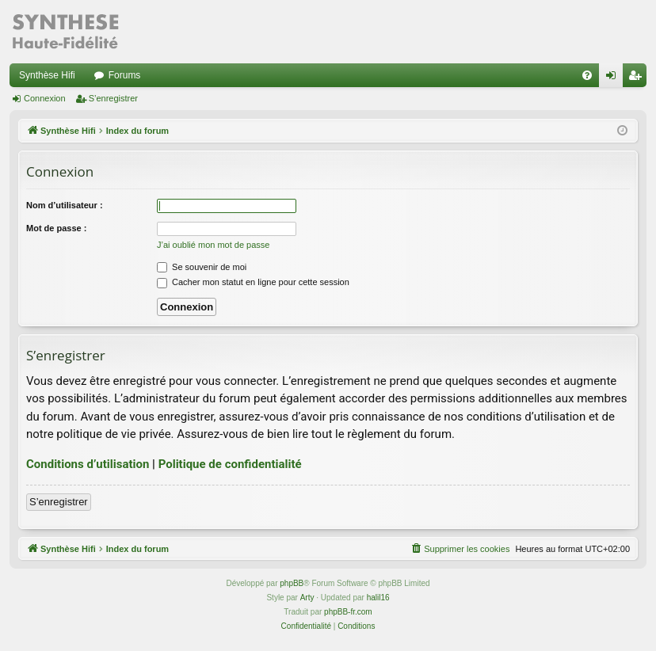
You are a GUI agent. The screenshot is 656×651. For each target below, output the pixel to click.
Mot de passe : (56, 228)
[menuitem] (587, 75)
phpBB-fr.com (348, 611)
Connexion (45, 98)
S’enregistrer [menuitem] (638, 78)
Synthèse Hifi (47, 75)
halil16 (378, 597)
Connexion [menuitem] (614, 78)
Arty (307, 597)
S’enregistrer (113, 98)
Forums (125, 75)
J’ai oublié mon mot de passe (213, 244)
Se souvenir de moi (201, 267)
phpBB (291, 583)
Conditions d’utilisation (87, 464)
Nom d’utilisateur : (64, 205)
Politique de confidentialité (230, 464)
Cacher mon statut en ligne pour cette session (253, 282)
